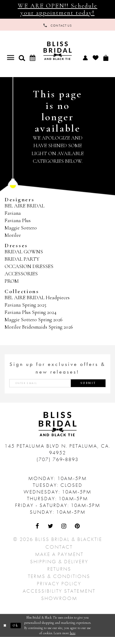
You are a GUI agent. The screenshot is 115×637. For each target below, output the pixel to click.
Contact (59, 546)
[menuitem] (85, 57)
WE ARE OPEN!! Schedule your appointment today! (58, 9)
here (72, 633)
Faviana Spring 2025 (25, 305)
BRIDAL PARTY (22, 259)
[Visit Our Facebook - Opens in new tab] (38, 526)
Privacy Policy (59, 583)
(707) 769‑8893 (57, 459)
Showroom (59, 598)
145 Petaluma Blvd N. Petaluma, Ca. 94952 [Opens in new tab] (57, 449)
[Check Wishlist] (95, 58)
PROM (12, 281)
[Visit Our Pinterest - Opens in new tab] (77, 526)
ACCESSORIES (21, 273)
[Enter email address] (57, 383)
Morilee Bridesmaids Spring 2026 (39, 327)
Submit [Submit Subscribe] (88, 383)
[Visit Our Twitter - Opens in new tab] (51, 526)
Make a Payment (59, 554)
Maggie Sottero (21, 228)
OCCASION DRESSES (29, 266)
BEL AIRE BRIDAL (24, 206)
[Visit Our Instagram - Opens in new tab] (64, 526)
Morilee (13, 235)
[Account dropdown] (85, 57)
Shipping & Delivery (59, 561)
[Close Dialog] (5, 625)
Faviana (13, 213)
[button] (21, 58)
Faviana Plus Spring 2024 (30, 312)
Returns (59, 568)
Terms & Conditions (59, 576)
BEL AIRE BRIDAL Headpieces (37, 297)
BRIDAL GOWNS (24, 251)
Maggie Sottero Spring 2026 (34, 319)
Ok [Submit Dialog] (15, 626)
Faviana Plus (18, 220)
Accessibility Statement (59, 590)
